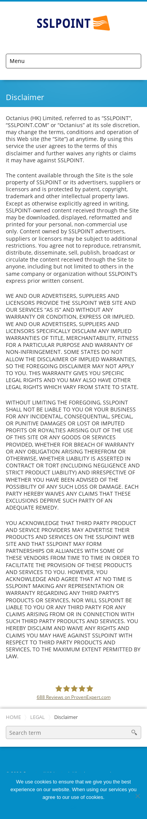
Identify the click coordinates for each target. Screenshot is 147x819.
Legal (37, 717)
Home (13, 717)
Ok (73, 807)
